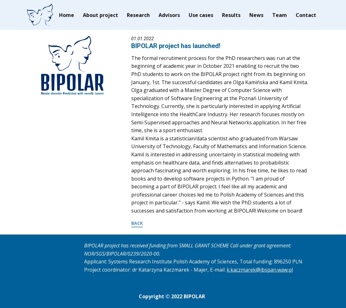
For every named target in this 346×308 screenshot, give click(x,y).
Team (279, 15)
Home (66, 15)
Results (231, 15)
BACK (137, 223)
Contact (306, 15)
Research (138, 15)
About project (100, 15)
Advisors (169, 15)
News (256, 15)
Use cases (201, 15)
